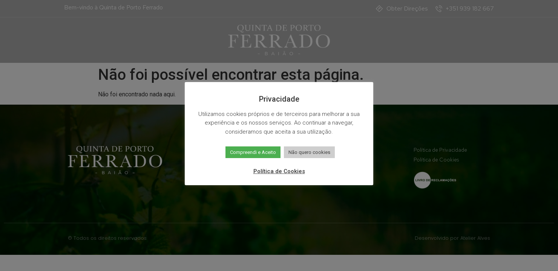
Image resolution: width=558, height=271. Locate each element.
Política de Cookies (279, 171)
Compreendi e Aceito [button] (253, 152)
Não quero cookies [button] (309, 152)
